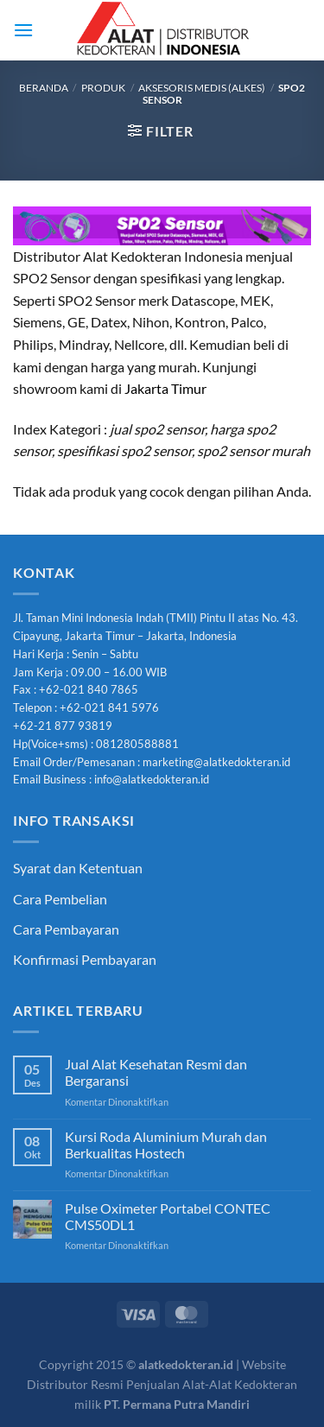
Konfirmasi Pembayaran (84, 959)
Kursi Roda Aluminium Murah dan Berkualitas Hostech (166, 1144)
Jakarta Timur (165, 388)
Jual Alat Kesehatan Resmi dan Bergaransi (156, 1072)
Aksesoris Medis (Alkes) (201, 87)
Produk (103, 87)
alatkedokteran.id (185, 1364)
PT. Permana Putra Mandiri (177, 1404)
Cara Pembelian (60, 899)
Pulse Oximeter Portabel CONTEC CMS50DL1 (167, 1216)
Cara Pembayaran (66, 929)
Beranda (43, 87)
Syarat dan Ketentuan (78, 867)
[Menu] (23, 30)
